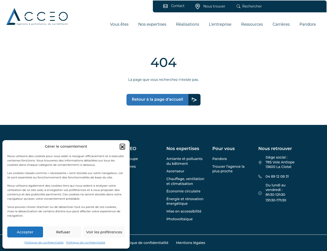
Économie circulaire (183, 191)
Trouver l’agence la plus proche (228, 169)
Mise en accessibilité (183, 211)
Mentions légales (190, 243)
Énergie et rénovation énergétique (184, 201)
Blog (124, 174)
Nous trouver (209, 8)
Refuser (63, 232)
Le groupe (129, 159)
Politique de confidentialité (44, 242)
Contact (172, 7)
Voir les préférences (104, 232)
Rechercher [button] (247, 8)
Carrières (128, 166)
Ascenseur (175, 171)
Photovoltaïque (179, 219)
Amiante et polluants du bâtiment (184, 161)
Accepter (25, 232)
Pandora (219, 159)
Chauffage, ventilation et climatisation (185, 181)
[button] (122, 146)
